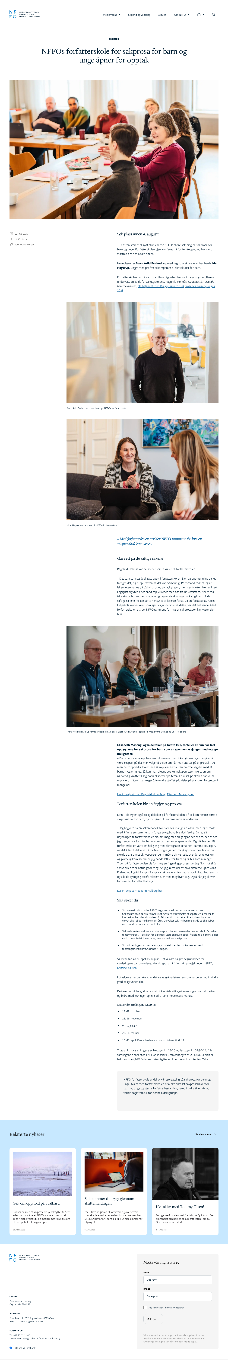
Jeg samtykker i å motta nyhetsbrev (163, 1308)
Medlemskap (111, 14)
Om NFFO (181, 14)
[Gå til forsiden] (25, 14)
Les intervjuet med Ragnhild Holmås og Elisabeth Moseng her (155, 794)
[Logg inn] (200, 14)
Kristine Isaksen (127, 968)
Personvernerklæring (20, 1302)
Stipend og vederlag (139, 14)
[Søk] (213, 14)
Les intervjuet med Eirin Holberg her (139, 890)
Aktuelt (162, 14)
